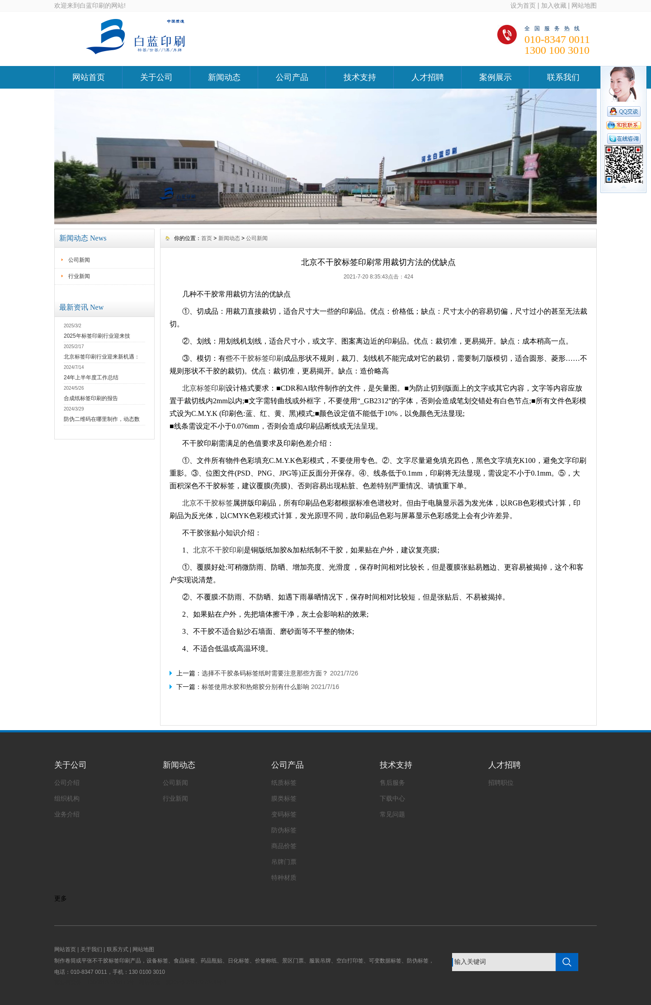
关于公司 (156, 77)
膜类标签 (284, 798)
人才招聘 (427, 77)
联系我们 (563, 77)
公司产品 (292, 77)
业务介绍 (67, 814)
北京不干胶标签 (207, 503)
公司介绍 (67, 782)
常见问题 (392, 814)
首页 (206, 238)
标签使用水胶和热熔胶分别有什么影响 (255, 686)
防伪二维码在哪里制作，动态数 (102, 419)
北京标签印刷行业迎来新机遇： (102, 357)
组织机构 (67, 798)
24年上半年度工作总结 (91, 377)
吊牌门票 (284, 861)
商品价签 (284, 845)
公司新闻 (79, 260)
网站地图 (584, 5)
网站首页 (88, 77)
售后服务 (392, 782)
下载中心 (392, 798)
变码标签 (284, 814)
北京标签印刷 (204, 388)
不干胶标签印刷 (258, 358)
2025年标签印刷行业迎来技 (97, 336)
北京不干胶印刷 (218, 550)
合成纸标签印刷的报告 (91, 398)
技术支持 (360, 77)
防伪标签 (284, 830)
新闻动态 (224, 77)
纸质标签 (284, 782)
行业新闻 (79, 276)
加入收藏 (553, 5)
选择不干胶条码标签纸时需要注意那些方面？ (265, 673)
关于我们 (91, 949)
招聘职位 (501, 782)
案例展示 (495, 77)
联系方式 (117, 949)
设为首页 (523, 5)
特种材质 (284, 877)
